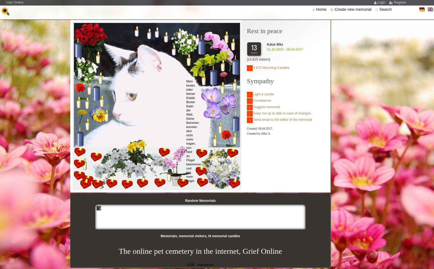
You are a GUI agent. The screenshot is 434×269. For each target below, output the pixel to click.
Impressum (205, 265)
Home (321, 9)
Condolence (259, 101)
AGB (190, 265)
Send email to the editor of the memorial (279, 120)
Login (381, 2)
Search (385, 9)
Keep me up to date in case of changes (279, 114)
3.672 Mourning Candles (268, 68)
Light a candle (260, 95)
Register (400, 2)
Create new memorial (354, 9)
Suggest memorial (263, 107)
